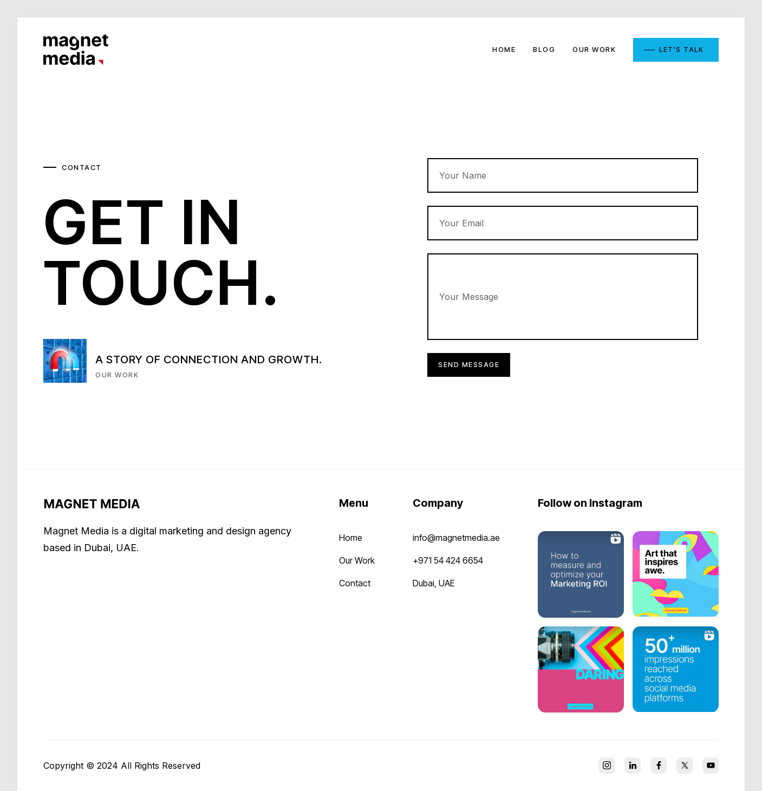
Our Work (357, 560)
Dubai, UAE (433, 583)
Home (350, 537)
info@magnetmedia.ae (456, 537)
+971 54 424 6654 (448, 560)
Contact (354, 583)
